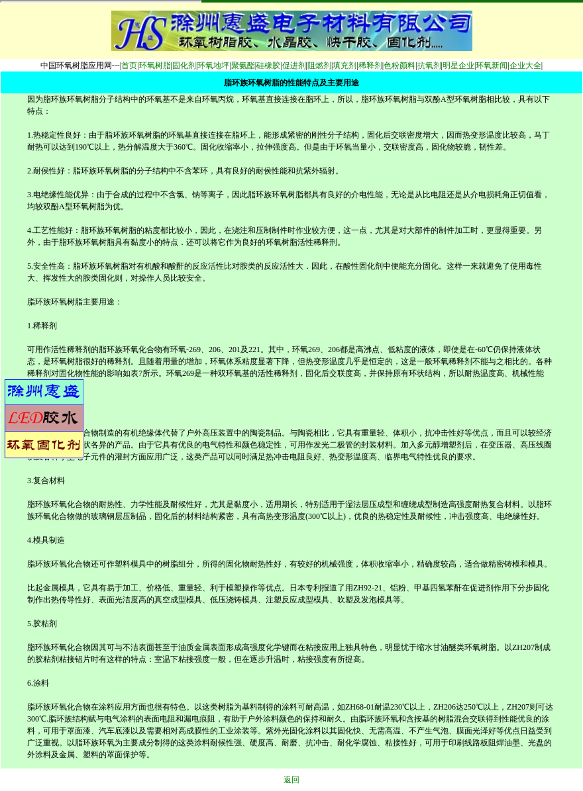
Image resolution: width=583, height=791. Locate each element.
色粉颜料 (399, 65)
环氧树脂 (155, 65)
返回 (291, 779)
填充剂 (344, 65)
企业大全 (525, 65)
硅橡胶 (268, 65)
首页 (129, 65)
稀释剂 (370, 65)
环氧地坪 (213, 65)
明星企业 (458, 65)
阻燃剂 (319, 65)
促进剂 (294, 65)
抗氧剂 (429, 65)
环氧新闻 (491, 65)
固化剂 (184, 65)
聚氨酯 (243, 65)
